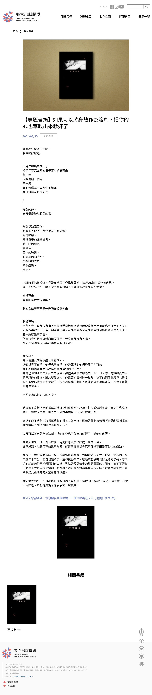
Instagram (117, 6)
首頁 (15, 31)
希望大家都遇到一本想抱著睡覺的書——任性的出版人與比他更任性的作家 (69, 498)
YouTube (121, 6)
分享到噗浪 (141, 663)
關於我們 (66, 16)
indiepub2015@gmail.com (23, 676)
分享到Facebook (141, 641)
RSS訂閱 (11, 685)
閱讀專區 (124, 16)
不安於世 (14, 629)
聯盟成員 (85, 16)
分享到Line (141, 656)
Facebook (112, 6)
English (103, 6)
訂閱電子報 (12, 682)
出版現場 (28, 31)
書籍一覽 (144, 16)
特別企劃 (105, 16)
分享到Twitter (141, 649)
